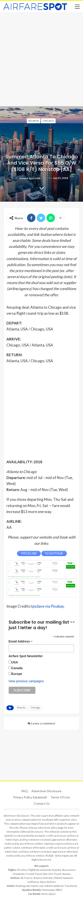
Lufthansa (33, 881)
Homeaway (48, 889)
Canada (17, 668)
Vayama (66, 873)
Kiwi (45, 873)
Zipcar (52, 893)
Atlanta (33, 120)
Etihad (58, 877)
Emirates (48, 877)
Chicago (48, 120)
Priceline (22, 869)
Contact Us (42, 803)
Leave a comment (41, 723)
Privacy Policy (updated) (30, 797)
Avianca (37, 877)
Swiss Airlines (48, 881)
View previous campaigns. (26, 681)
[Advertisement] (41, 59)
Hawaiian (68, 877)
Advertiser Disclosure (46, 791)
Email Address (21, 641)
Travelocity (70, 885)
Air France (27, 877)
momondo (45, 869)
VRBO (58, 889)
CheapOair (18, 873)
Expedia (56, 869)
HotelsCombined (54, 885)
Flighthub (33, 869)
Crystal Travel (34, 873)
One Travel (54, 873)
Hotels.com (37, 885)
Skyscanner (68, 869)
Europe (17, 674)
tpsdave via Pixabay (47, 606)
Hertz (44, 893)
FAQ (24, 791)
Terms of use (60, 797)
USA (15, 662)
